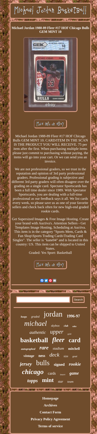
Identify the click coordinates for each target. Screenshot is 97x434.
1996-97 (73, 316)
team (70, 381)
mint (48, 380)
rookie (75, 364)
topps (32, 380)
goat (74, 356)
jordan (53, 314)
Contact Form (50, 412)
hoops (24, 316)
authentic (38, 332)
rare (43, 347)
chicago (33, 371)
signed (59, 364)
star (60, 381)
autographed (28, 348)
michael (35, 323)
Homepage (50, 398)
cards (52, 373)
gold (69, 334)
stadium (58, 348)
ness (41, 356)
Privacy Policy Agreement (50, 419)
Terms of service (50, 426)
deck (54, 355)
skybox (55, 325)
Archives (50, 405)
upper (56, 332)
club (66, 325)
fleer (58, 339)
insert (62, 374)
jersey (26, 364)
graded (35, 316)
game (74, 373)
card (74, 340)
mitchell (74, 348)
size (66, 356)
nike (74, 326)
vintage (29, 356)
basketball (34, 340)
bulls (43, 363)
